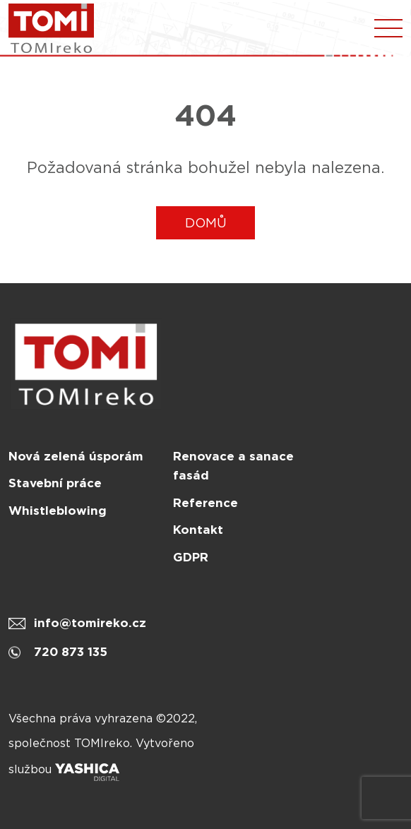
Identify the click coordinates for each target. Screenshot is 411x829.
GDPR (190, 557)
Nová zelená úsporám (75, 456)
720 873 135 (57, 652)
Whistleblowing (57, 510)
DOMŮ (206, 222)
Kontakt (198, 530)
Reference (205, 503)
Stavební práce (55, 483)
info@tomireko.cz (77, 623)
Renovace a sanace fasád (233, 465)
